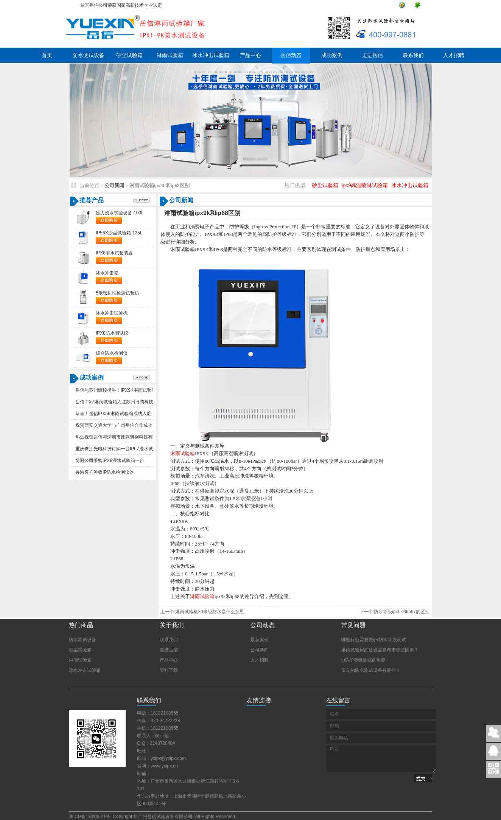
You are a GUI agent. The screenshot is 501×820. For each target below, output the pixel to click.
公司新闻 (114, 185)
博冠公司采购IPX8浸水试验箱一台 (109, 460)
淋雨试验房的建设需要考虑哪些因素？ (380, 650)
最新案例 (259, 639)
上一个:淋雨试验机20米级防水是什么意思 (202, 611)
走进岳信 (372, 55)
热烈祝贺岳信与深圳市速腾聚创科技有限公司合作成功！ (132, 437)
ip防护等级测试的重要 (363, 660)
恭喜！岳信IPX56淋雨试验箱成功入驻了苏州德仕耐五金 (131, 413)
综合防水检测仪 (112, 353)
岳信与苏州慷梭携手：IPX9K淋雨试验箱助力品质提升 (129, 390)
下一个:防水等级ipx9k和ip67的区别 (394, 611)
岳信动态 (291, 55)
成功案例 (331, 55)
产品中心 (250, 55)
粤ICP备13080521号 (89, 816)
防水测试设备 (88, 55)
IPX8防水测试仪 (112, 333)
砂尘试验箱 (129, 55)
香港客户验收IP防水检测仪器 (104, 472)
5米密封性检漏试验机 (117, 293)
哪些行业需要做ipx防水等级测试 (373, 639)
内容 (381, 759)
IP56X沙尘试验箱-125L (119, 233)
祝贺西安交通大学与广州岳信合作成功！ (116, 425)
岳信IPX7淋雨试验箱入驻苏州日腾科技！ (116, 402)
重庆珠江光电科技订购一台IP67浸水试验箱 (118, 448)
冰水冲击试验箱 (210, 55)
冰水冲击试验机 (112, 313)
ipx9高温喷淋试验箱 (365, 185)
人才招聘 (453, 55)
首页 (47, 55)
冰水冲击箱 (107, 273)
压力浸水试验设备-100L (120, 212)
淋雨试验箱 (170, 55)
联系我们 (413, 55)
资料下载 (169, 670)
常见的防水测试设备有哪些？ (370, 670)
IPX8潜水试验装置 (114, 253)
